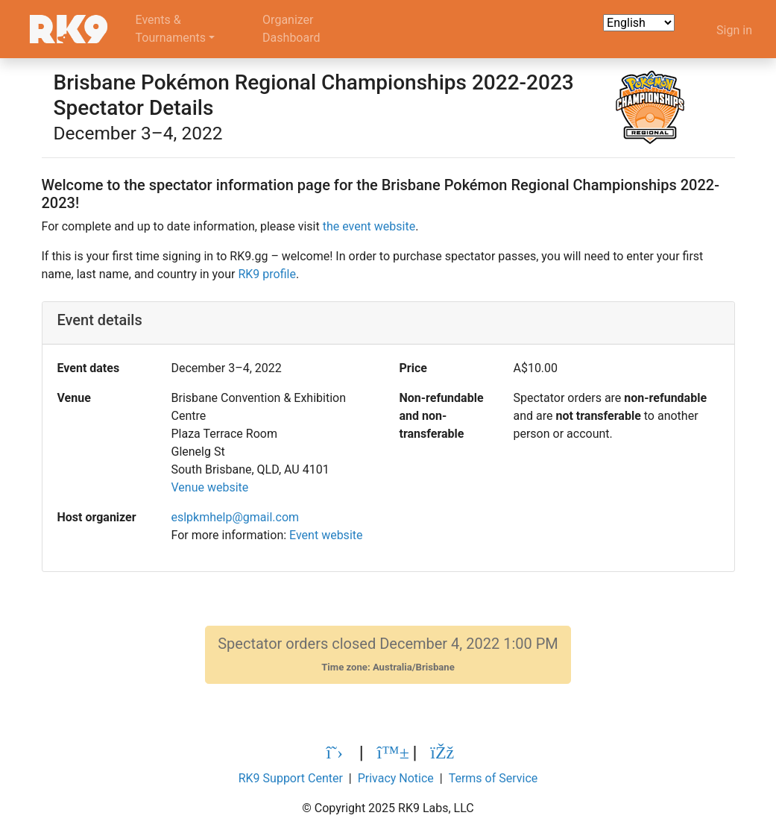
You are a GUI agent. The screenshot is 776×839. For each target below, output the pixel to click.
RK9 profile (266, 274)
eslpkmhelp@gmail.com (235, 517)
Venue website (209, 487)
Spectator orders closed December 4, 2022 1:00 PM (388, 654)
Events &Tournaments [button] (171, 29)
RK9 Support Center (291, 778)
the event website (369, 226)
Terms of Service (493, 778)
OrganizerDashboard (291, 29)
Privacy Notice (396, 778)
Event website (325, 535)
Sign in (734, 30)
